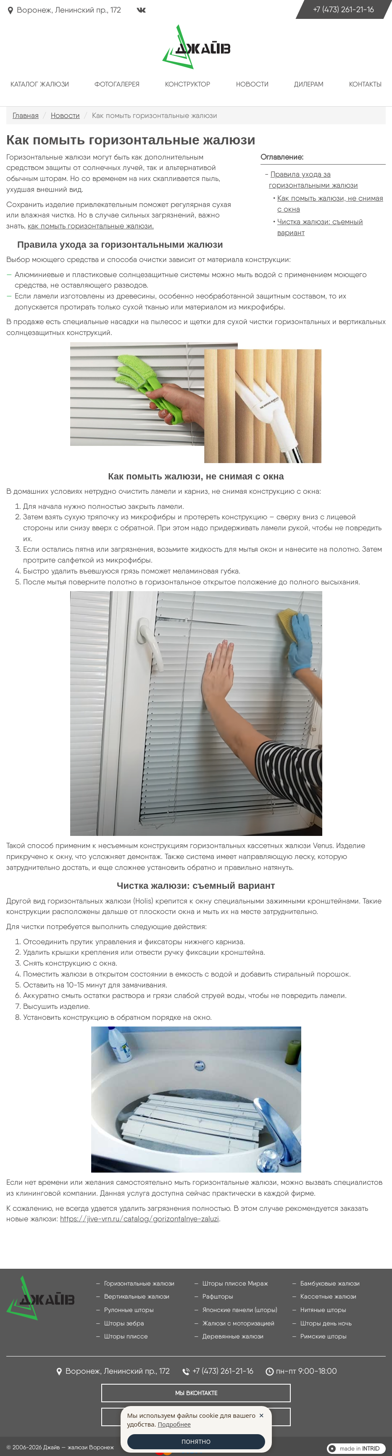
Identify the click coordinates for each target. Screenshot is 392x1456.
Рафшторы (217, 1296)
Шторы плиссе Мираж (232, 1283)
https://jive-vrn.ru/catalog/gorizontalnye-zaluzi (139, 1218)
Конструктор (187, 84)
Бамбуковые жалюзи (327, 1283)
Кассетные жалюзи (325, 1296)
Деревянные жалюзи (230, 1333)
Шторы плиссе (124, 1333)
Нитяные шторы (321, 1308)
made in (359, 1441)
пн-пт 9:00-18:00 (306, 1367)
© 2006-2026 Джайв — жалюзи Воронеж (60, 1441)
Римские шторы (321, 1333)
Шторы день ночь (323, 1321)
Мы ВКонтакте (196, 1388)
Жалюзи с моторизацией (235, 1321)
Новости (252, 84)
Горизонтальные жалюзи (136, 1283)
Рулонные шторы (127, 1308)
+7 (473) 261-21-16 (338, 11)
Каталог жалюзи (40, 84)
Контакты (365, 84)
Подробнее (175, 1423)
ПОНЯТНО (195, 1441)
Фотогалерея (117, 84)
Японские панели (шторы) (237, 1308)
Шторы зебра (122, 1321)
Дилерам (309, 84)
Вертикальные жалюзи (134, 1296)
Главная (26, 115)
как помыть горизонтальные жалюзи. (91, 225)
